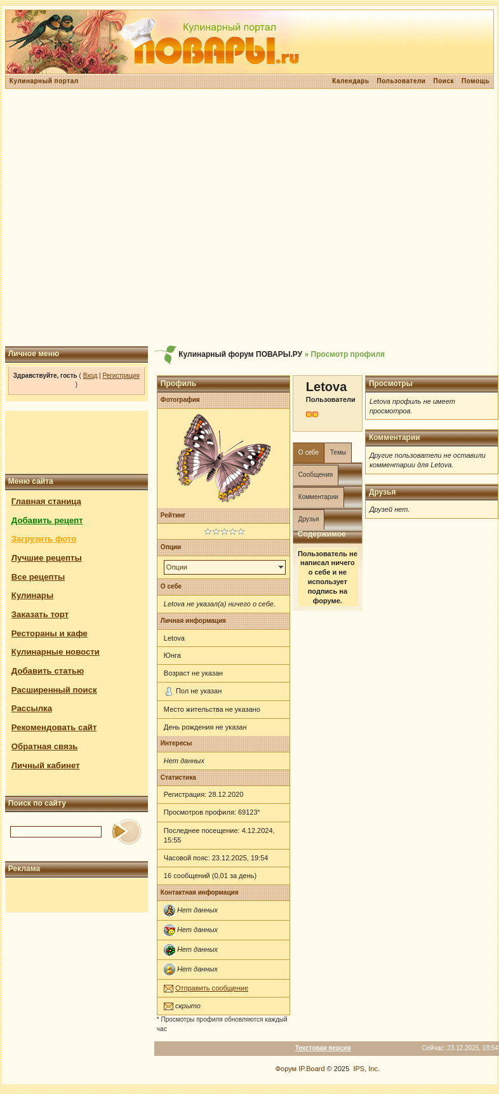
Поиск (443, 80)
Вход (90, 375)
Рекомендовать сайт (53, 727)
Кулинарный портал (44, 80)
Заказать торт (40, 614)
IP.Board (311, 1068)
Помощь (475, 80)
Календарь (350, 80)
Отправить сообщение (211, 988)
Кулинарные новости (55, 652)
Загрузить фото (43, 539)
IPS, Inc (365, 1068)
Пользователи (401, 80)
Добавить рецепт (47, 520)
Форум (286, 1068)
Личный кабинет (45, 765)
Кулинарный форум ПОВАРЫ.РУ (240, 354)
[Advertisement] (248, 217)
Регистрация (120, 375)
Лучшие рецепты (46, 558)
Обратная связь (44, 746)
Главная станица (46, 501)
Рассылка (31, 708)
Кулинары (32, 595)
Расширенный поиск (54, 690)
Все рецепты (38, 577)
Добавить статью (47, 671)
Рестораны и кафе (49, 633)
